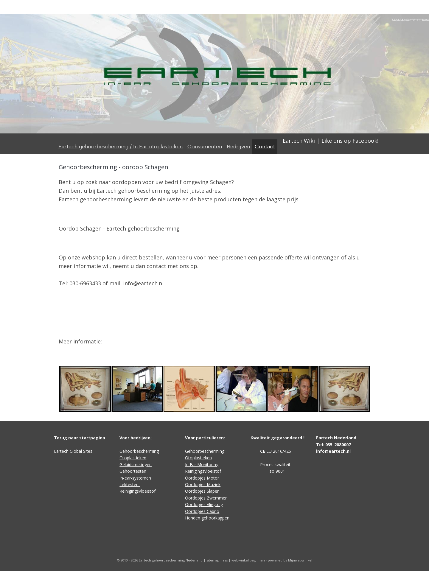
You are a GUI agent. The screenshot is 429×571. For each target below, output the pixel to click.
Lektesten (129, 484)
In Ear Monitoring (201, 464)
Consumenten (204, 146)
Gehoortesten (132, 471)
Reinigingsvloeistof (137, 491)
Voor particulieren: (205, 438)
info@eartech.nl (143, 283)
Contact (265, 146)
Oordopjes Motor (202, 478)
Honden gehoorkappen (207, 518)
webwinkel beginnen (248, 560)
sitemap (212, 560)
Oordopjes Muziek (202, 484)
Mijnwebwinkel (300, 560)
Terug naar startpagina (79, 438)
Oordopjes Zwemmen (206, 498)
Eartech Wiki (299, 140)
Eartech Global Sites (73, 451)
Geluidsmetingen (135, 464)
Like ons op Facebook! (349, 140)
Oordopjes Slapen (202, 491)
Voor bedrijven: (135, 438)
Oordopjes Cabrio (202, 511)
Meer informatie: (80, 341)
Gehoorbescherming (139, 451)
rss (225, 560)
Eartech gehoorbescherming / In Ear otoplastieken (120, 146)
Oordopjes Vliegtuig (204, 504)
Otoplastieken (132, 457)
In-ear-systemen (135, 478)
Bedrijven (238, 146)
